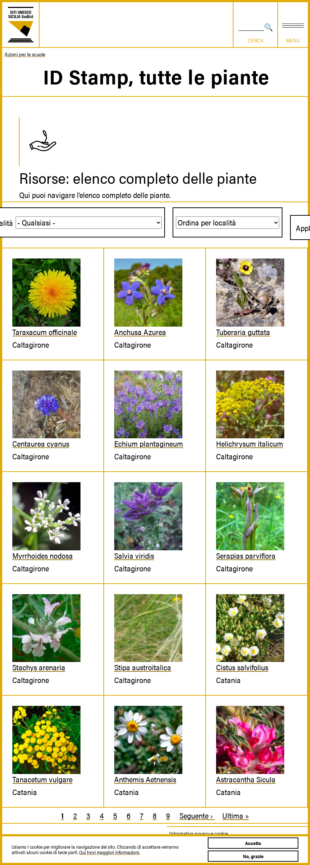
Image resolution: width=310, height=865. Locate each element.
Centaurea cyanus (40, 443)
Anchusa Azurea (140, 331)
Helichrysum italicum (249, 443)
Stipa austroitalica (142, 667)
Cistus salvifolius (242, 667)
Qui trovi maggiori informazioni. (109, 852)
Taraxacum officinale (44, 331)
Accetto (253, 843)
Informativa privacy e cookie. (199, 833)
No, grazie (253, 856)
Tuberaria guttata (243, 331)
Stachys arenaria (38, 667)
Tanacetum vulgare (42, 779)
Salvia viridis (134, 555)
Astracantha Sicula (246, 779)
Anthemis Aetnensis (145, 779)
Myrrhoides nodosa (42, 555)
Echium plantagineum (148, 443)
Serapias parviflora (246, 555)
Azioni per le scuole (25, 54)
